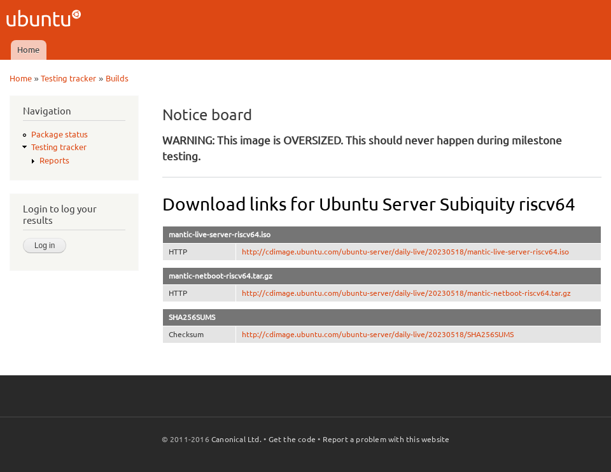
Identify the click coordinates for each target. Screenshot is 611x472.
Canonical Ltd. (236, 439)
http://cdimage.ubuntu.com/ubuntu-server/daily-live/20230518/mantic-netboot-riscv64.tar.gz (406, 293)
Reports (54, 160)
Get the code (292, 439)
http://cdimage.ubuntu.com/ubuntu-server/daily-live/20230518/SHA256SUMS (378, 334)
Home (28, 49)
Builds (117, 78)
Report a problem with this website (386, 439)
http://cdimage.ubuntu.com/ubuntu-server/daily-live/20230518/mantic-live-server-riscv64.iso (405, 251)
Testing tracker (68, 78)
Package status (59, 134)
